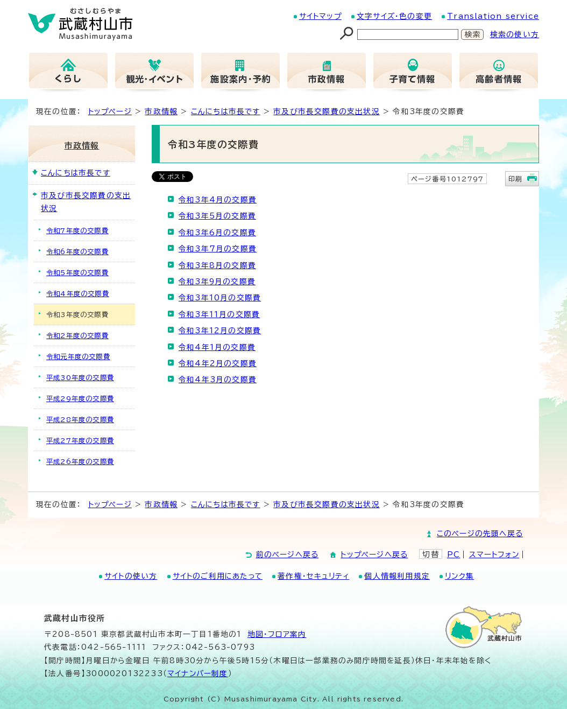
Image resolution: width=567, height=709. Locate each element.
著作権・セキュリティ (313, 576)
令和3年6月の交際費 (217, 232)
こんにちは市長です (225, 111)
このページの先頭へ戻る (480, 533)
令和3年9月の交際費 (217, 281)
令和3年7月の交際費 (218, 248)
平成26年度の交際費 (80, 461)
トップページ (110, 111)
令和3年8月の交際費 (217, 265)
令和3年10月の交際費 (220, 297)
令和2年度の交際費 (77, 335)
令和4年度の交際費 (77, 293)
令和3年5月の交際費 (217, 216)
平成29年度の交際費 (80, 398)
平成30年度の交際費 (80, 377)
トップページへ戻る (374, 554)
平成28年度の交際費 (80, 419)
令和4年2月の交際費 (218, 363)
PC (453, 554)
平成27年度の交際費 (80, 440)
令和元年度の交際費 (78, 356)
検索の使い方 (514, 34)
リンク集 (459, 576)
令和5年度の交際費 (77, 272)
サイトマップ (320, 16)
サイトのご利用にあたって (218, 576)
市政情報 (161, 111)
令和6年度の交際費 (77, 251)
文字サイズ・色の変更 (394, 16)
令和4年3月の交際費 (218, 379)
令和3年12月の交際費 (220, 330)
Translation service (493, 16)
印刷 (515, 179)
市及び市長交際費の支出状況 (326, 111)
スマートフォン (494, 554)
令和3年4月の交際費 (218, 199)
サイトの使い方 (130, 576)
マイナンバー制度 (197, 673)
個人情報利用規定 (397, 576)
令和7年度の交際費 (77, 230)
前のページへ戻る (287, 554)
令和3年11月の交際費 (219, 314)
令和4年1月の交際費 (217, 347)
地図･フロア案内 (277, 634)
